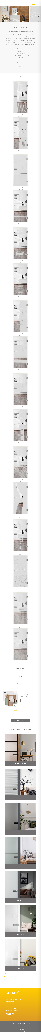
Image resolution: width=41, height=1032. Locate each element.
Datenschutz (21, 1019)
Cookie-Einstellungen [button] (22, 1024)
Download (25, 700)
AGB (21, 1021)
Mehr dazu (21, 66)
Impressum (22, 1022)
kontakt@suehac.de (12, 1003)
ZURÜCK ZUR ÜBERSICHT (21, 720)
